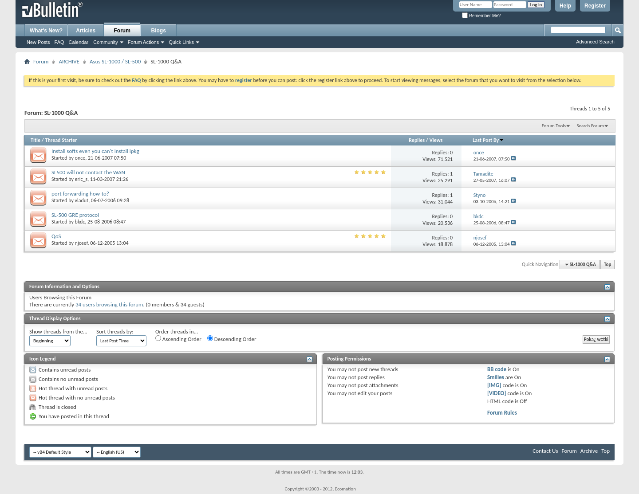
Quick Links (181, 42)
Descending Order (231, 338)
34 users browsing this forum (109, 304)
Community (105, 42)
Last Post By (488, 140)
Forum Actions (143, 42)
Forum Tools (554, 126)
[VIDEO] (496, 393)
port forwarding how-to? (80, 193)
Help (565, 6)
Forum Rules (502, 412)
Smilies (495, 377)
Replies (417, 140)
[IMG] (494, 385)
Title (35, 140)
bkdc (80, 222)
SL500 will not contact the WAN (88, 172)
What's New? (46, 30)
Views (436, 140)
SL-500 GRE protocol (75, 215)
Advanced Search (595, 41)
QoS (56, 236)
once (80, 158)
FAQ (59, 42)
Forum (122, 30)
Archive (589, 450)
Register (595, 6)
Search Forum (590, 126)
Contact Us (545, 450)
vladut (82, 200)
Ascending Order (178, 338)
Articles (85, 30)
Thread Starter (61, 140)
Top (607, 264)
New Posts (38, 42)
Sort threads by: (115, 331)
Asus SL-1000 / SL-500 (115, 61)
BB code (496, 369)
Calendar (79, 42)
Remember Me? (481, 15)
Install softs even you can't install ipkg (95, 151)
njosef (81, 243)
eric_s (81, 179)
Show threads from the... (58, 331)
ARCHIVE (69, 61)
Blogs (158, 30)
